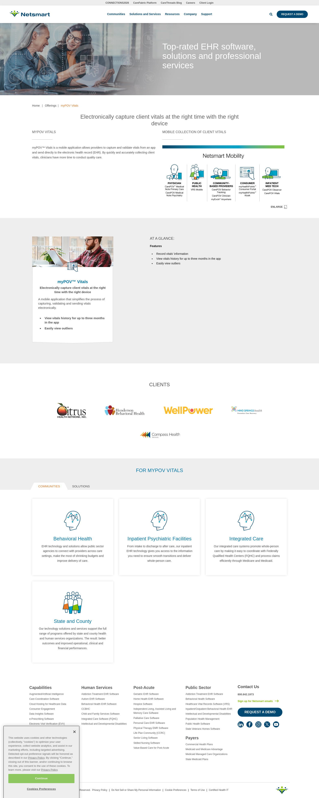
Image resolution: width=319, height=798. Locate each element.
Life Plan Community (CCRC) (149, 733)
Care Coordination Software (44, 699)
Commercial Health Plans (199, 744)
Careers (190, 2)
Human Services (96, 687)
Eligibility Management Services (46, 728)
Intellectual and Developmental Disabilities (104, 723)
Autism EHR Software (93, 699)
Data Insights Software (41, 713)
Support (206, 14)
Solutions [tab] (81, 486)
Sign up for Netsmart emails (255, 701)
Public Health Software (198, 723)
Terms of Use (197, 790)
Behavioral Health (73, 538)
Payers (192, 738)
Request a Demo (292, 14)
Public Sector (198, 687)
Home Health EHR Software (148, 699)
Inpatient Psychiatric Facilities (160, 538)
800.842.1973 (246, 694)
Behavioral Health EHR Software (99, 704)
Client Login (206, 2)
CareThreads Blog (171, 2)
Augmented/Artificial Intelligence (46, 694)
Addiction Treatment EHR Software (100, 694)
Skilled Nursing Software (146, 743)
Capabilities (40, 687)
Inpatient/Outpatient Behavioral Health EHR (209, 708)
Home (36, 105)
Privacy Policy (99, 790)
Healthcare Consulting (41, 733)
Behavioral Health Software (200, 699)
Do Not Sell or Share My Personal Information (136, 790)
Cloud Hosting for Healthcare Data (47, 704)
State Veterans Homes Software (203, 728)
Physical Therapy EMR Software (150, 728)
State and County (73, 621)
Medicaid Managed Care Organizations (206, 754)
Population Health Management (203, 718)
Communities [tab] (49, 486)
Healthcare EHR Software (43, 743)
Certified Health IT (218, 790)
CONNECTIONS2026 (117, 2)
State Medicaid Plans (197, 759)
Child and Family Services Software (100, 713)
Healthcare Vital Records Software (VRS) (208, 704)
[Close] (74, 751)
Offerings (51, 105)
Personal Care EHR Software (149, 723)
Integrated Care (246, 538)
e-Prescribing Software (41, 718)
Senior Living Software (145, 737)
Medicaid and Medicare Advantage (204, 749)
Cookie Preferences (175, 790)
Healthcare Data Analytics (43, 738)
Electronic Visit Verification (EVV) (47, 723)
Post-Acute (143, 687)
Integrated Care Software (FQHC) (99, 718)
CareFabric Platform (145, 2)
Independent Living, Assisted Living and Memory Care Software (154, 710)
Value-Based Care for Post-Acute (151, 747)
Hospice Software (142, 704)
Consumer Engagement (42, 708)
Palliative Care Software (146, 718)
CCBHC (85, 708)
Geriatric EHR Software (146, 694)
